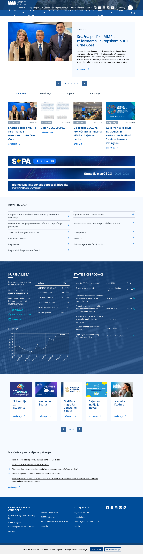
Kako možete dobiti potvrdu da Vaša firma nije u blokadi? (36, 460)
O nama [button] (19, 13)
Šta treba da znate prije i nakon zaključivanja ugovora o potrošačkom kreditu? (45, 469)
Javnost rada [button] (105, 13)
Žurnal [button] (122, 10)
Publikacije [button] (87, 10)
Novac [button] (53, 10)
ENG (133, 13)
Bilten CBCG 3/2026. (53, 127)
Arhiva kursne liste (19, 314)
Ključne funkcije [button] (36, 13)
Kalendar (14, 319)
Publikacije (46, 122)
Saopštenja (14, 122)
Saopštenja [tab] (45, 93)
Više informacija (113, 549)
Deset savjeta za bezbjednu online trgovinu (30, 464)
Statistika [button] (69, 10)
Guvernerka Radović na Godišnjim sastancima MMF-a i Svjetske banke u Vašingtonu (118, 135)
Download (15, 310)
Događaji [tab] (70, 93)
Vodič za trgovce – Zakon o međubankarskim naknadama (36, 473)
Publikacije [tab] (95, 93)
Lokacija (11, 531)
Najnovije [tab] (21, 93)
